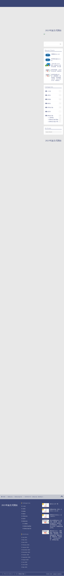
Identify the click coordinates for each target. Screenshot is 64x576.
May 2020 (25, 567)
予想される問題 (12, 139)
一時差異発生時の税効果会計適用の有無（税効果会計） (22, 130)
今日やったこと (12, 143)
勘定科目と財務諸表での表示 (17, 123)
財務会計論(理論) (55, 119)
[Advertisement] (21, 81)
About (23, 9)
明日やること (12, 146)
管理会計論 (54, 107)
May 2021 (25, 539)
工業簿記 (55, 117)
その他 (54, 91)
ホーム (15, 9)
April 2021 (25, 542)
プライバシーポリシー (8, 573)
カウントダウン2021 (35, 9)
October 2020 (26, 554)
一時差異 (11, 134)
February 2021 (26, 544)
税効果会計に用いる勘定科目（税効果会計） (21, 120)
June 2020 (25, 564)
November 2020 (26, 552)
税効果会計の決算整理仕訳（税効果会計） (20, 126)
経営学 (54, 111)
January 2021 (26, 547)
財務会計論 (48, 9)
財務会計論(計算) (6, 27)
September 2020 (26, 557)
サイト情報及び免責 (20, 573)
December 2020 (26, 549)
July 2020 (25, 562)
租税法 (54, 103)
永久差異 (11, 136)
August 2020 (26, 559)
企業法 (54, 95)
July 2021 (25, 537)
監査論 (54, 99)
